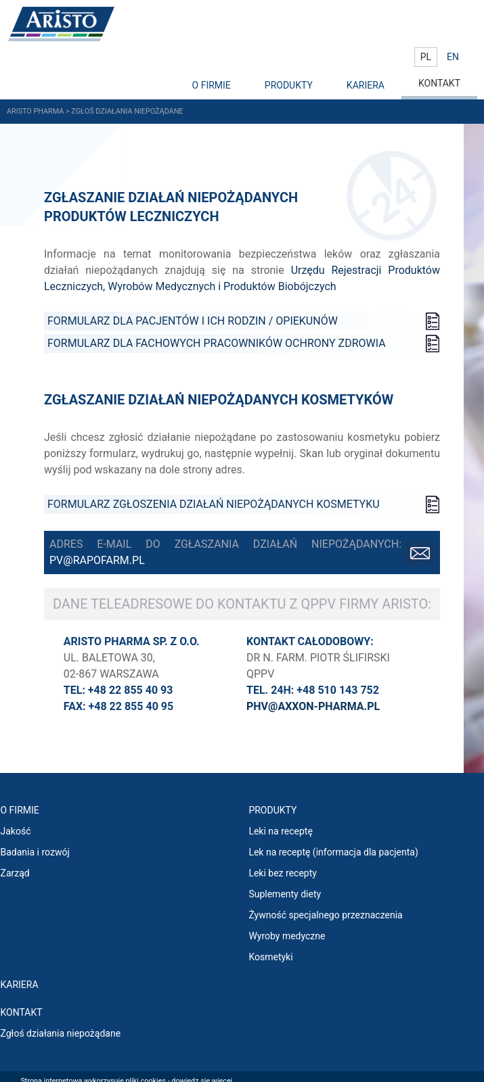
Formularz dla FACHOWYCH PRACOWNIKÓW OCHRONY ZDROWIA (216, 343)
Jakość (16, 831)
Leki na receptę (280, 831)
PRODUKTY (289, 85)
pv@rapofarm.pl (97, 560)
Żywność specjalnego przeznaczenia (325, 915)
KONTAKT (439, 83)
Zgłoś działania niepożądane (61, 1033)
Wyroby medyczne (286, 936)
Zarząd (15, 873)
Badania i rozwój (35, 852)
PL (425, 56)
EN (453, 56)
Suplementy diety (284, 894)
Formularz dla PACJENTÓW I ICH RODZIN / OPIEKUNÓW (192, 320)
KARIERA (365, 85)
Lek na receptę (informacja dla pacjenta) (333, 852)
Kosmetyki (270, 956)
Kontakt (22, 1012)
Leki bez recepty (282, 873)
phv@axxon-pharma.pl (313, 706)
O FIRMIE (211, 85)
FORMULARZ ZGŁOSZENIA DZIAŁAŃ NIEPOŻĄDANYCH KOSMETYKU (213, 504)
